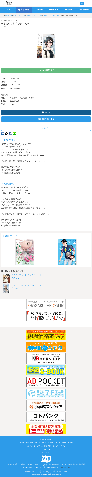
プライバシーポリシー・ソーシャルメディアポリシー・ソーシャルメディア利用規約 (46, 442)
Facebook (10, 133)
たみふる (4, 26)
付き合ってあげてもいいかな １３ (26, 285)
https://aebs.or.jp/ (65, 467)
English (45, 449)
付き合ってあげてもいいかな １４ (26, 275)
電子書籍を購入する (46, 119)
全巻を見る (46, 128)
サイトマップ (46, 453)
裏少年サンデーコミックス (51, 15)
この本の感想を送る (46, 70)
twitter (6, 133)
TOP (2, 15)
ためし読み (46, 63)
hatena (2, 133)
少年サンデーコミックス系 (34, 15)
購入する (46, 112)
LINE (14, 133)
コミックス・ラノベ (19, 15)
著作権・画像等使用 (46, 439)
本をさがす (8, 15)
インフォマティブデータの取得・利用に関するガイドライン (46, 446)
